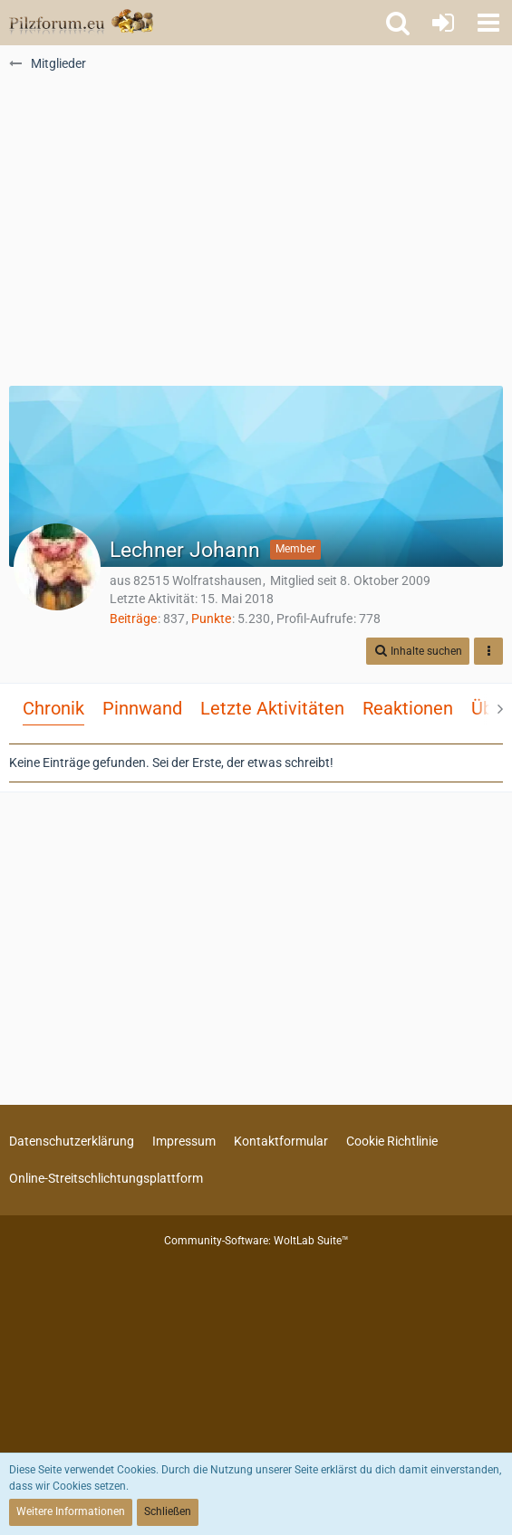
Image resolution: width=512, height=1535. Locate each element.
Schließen (167, 1511)
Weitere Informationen (70, 1511)
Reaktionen (407, 708)
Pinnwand (142, 708)
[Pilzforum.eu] (81, 23)
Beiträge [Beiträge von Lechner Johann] (133, 618)
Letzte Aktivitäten (272, 708)
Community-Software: (256, 1240)
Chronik (53, 708)
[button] (488, 23)
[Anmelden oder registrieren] (443, 23)
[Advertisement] (256, 236)
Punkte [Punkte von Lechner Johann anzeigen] (211, 618)
